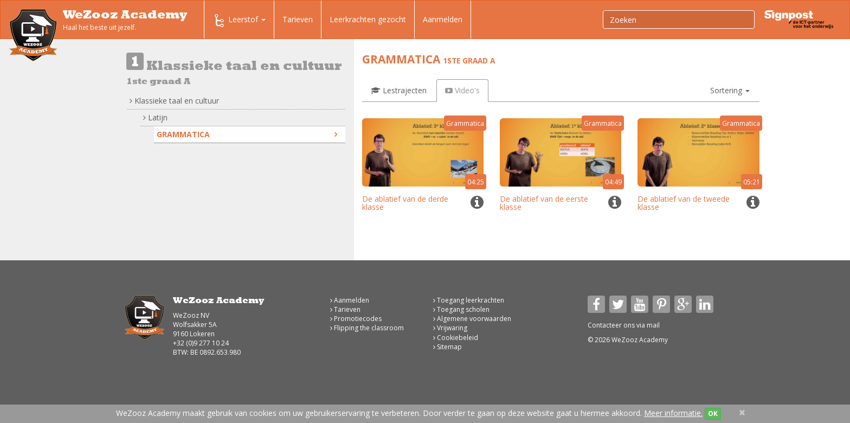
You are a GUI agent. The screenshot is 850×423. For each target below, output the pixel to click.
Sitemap (447, 346)
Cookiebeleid (455, 337)
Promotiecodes (356, 318)
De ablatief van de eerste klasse (544, 203)
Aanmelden (442, 19)
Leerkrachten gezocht (368, 19)
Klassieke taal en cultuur (174, 100)
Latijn (155, 117)
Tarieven (297, 19)
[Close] (742, 412)
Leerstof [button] (239, 20)
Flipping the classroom (367, 327)
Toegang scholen (461, 309)
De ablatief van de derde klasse (405, 203)
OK (713, 413)
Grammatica (247, 134)
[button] (729, 90)
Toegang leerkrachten (468, 300)
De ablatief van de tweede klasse (684, 203)
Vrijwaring (450, 327)
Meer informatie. (673, 413)
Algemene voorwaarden (472, 318)
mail (653, 325)
